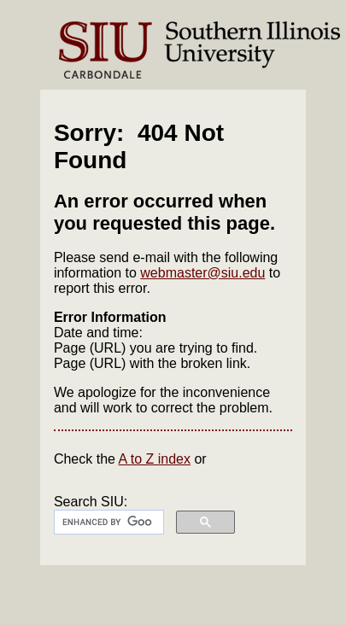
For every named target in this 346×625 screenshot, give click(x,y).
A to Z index (155, 459)
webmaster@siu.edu (202, 273)
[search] (107, 522)
